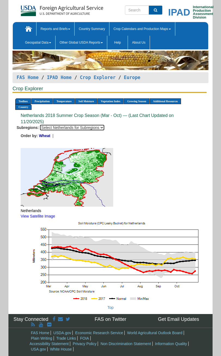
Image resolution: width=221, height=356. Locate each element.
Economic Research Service (99, 333)
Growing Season (136, 101)
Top (111, 307)
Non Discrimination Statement (125, 344)
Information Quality (171, 344)
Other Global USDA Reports (81, 42)
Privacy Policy (84, 344)
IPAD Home (59, 77)
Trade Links (66, 338)
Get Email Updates (178, 319)
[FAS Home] (48, 8)
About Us (138, 42)
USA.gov (38, 349)
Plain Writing (41, 338)
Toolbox (23, 101)
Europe (132, 77)
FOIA (84, 338)
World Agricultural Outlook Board (154, 333)
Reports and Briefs (55, 29)
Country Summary (92, 29)
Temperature (64, 101)
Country (23, 106)
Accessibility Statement (49, 344)
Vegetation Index (110, 101)
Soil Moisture (86, 101)
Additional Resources (165, 101)
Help (117, 42)
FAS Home (28, 77)
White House (61, 349)
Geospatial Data (38, 42)
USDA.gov (62, 333)
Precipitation (42, 101)
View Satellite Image (38, 216)
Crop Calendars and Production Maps (142, 29)
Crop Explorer (97, 77)
